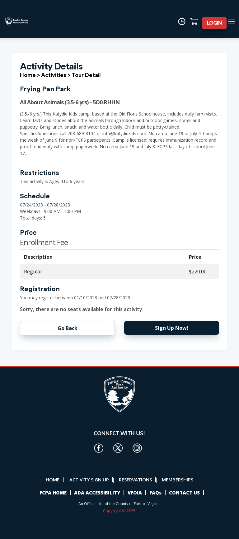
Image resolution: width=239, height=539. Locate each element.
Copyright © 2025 (119, 510)
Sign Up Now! (171, 327)
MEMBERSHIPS (177, 479)
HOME (52, 479)
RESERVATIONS (135, 479)
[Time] (184, 21)
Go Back (67, 328)
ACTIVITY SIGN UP (89, 479)
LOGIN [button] (214, 23)
